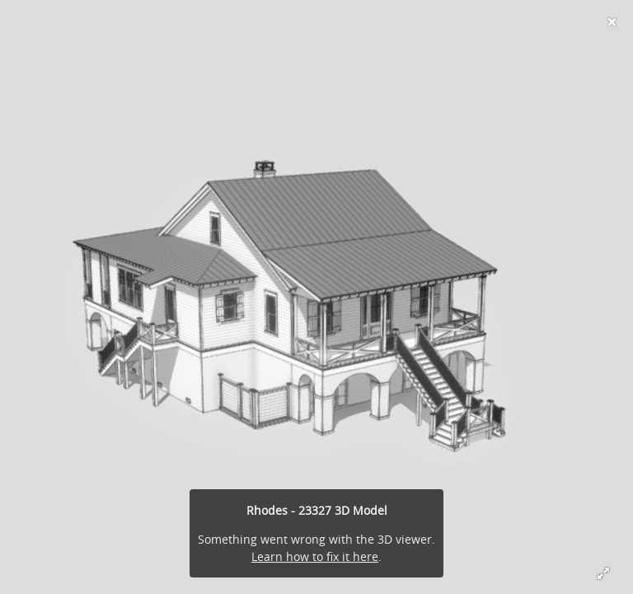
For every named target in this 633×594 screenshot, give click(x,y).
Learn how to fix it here (314, 556)
